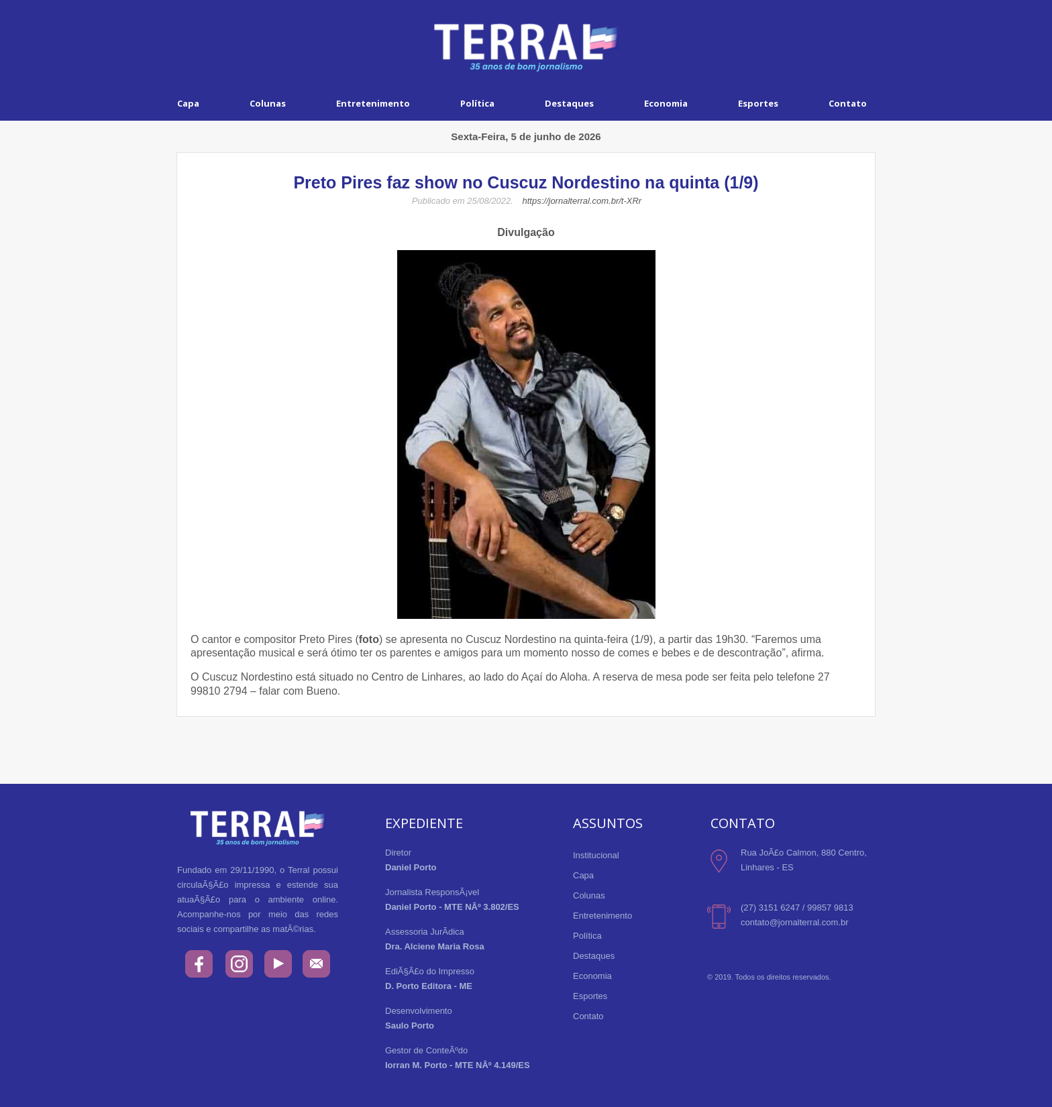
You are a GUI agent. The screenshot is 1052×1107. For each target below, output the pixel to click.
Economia (666, 103)
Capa (188, 103)
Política (477, 103)
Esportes (758, 103)
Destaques (569, 103)
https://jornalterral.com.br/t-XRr (581, 201)
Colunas (268, 103)
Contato (848, 103)
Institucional (596, 855)
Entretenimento (373, 103)
